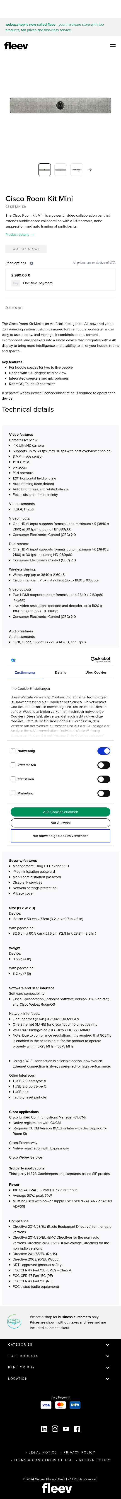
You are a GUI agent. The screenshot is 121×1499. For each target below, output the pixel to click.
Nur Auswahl (61, 822)
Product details (19, 234)
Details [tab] (60, 672)
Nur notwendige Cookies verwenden (60, 835)
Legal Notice (43, 1452)
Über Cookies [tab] (95, 672)
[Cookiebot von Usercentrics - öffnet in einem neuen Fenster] (90, 660)
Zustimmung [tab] (25, 672)
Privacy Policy (79, 1452)
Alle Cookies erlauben (60, 811)
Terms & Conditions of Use (43, 1460)
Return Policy (95, 1460)
